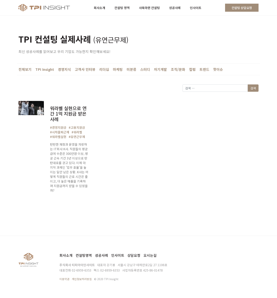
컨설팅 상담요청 (242, 7)
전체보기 (25, 69)
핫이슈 (218, 69)
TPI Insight (44, 69)
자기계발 (160, 69)
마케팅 (118, 69)
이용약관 (64, 279)
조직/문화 (178, 69)
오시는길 (150, 255)
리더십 (104, 69)
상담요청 (133, 255)
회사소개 (66, 255)
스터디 (145, 69)
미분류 (131, 69)
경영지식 (64, 69)
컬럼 (192, 69)
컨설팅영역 (84, 255)
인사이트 (117, 255)
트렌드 (204, 69)
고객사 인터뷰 (85, 69)
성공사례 (101, 255)
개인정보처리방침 (82, 279)
